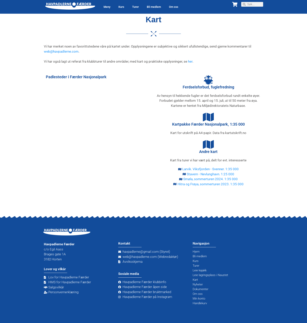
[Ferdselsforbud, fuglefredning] (208, 80)
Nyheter (198, 284)
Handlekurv (201, 303)
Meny (107, 6)
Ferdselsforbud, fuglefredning (208, 87)
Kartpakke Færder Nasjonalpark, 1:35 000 (208, 124)
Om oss (173, 6)
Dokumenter (201, 289)
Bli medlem (154, 6)
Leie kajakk (201, 270)
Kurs (121, 6)
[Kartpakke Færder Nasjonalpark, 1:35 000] (208, 117)
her (190, 61)
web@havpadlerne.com (61, 51)
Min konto (200, 299)
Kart (196, 280)
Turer (135, 6)
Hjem (196, 252)
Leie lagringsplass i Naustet (213, 275)
